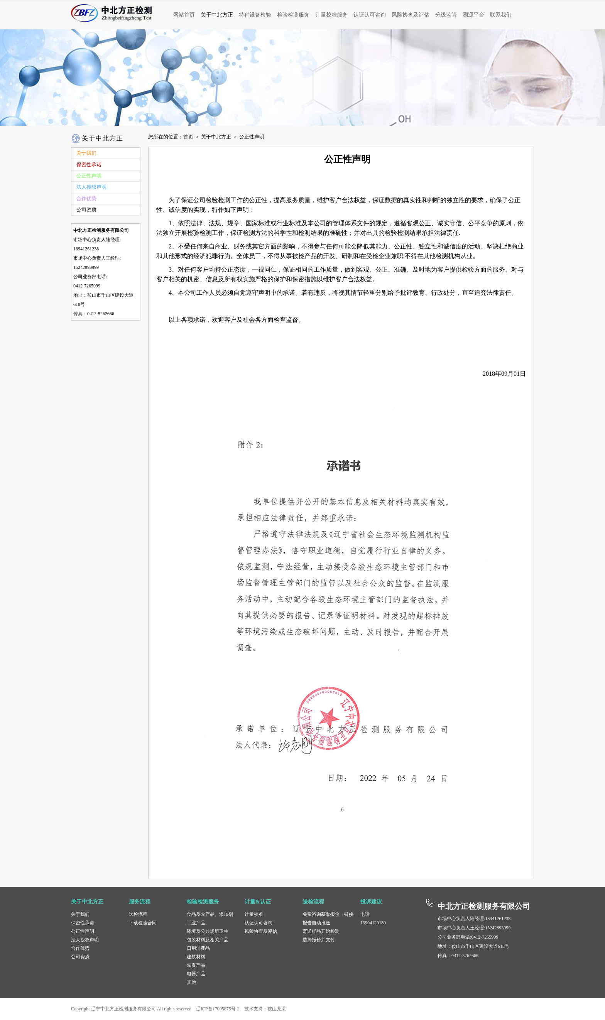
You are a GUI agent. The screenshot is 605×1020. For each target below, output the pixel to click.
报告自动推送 (316, 922)
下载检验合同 (143, 922)
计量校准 (254, 914)
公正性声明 (82, 931)
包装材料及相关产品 (207, 939)
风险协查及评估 (261, 931)
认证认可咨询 (258, 922)
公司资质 (80, 956)
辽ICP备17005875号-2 (218, 1009)
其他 (191, 982)
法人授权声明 (85, 939)
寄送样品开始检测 (321, 931)
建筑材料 (196, 956)
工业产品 (196, 922)
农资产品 (196, 965)
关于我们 (80, 914)
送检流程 (138, 914)
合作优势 (80, 948)
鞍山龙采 (276, 1009)
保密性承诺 (82, 922)
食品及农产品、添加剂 (210, 914)
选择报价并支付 (318, 939)
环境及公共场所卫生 (207, 931)
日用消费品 (198, 948)
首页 (188, 137)
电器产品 (196, 973)
